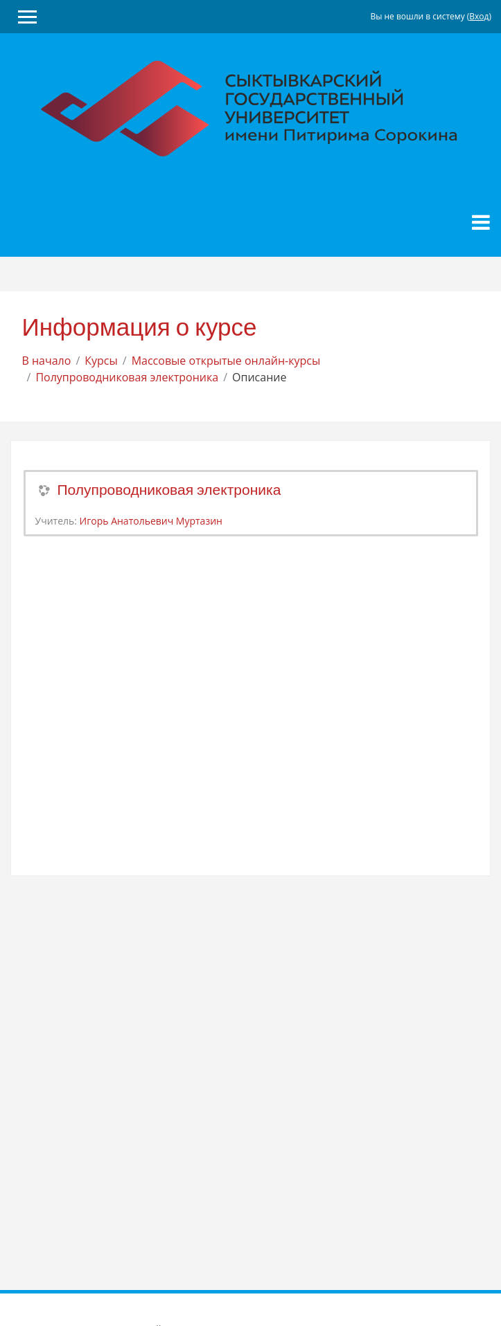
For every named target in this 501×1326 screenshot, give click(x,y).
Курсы (101, 360)
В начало (46, 360)
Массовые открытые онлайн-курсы (226, 360)
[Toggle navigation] (481, 222)
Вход (479, 16)
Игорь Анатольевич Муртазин (151, 520)
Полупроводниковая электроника (126, 377)
